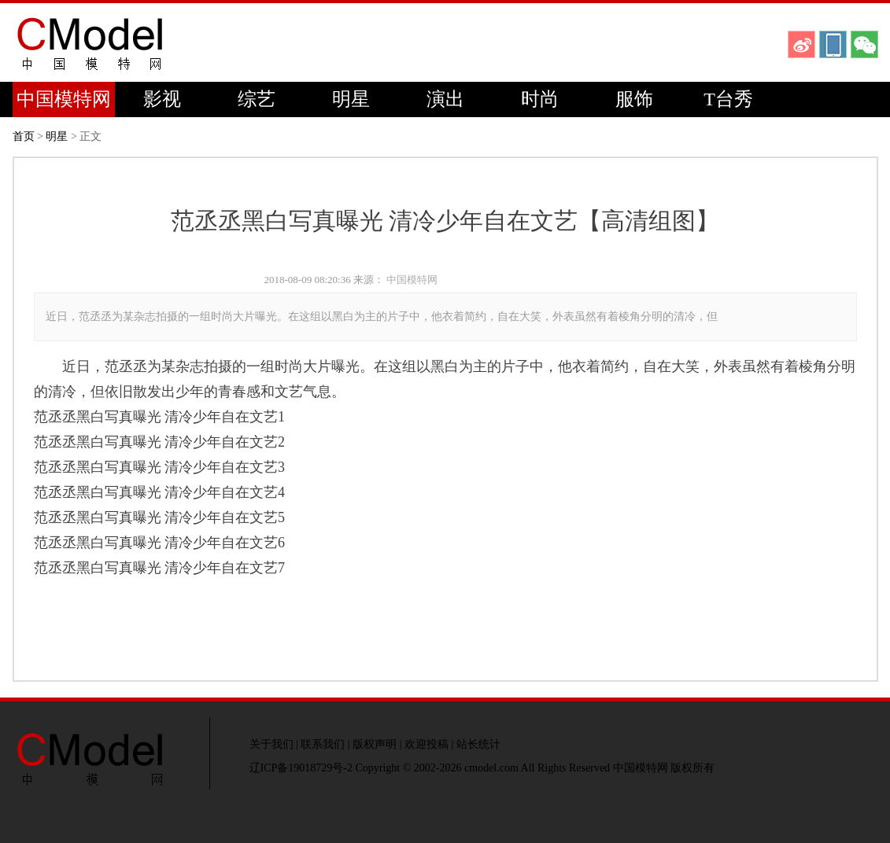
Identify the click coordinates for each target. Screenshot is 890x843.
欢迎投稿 (426, 744)
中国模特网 (64, 99)
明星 (351, 99)
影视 (162, 99)
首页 (24, 136)
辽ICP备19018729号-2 (301, 768)
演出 (445, 99)
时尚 (540, 99)
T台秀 (728, 99)
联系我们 (323, 744)
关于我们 (271, 744)
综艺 (256, 99)
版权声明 (375, 744)
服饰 (634, 99)
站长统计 (478, 744)
